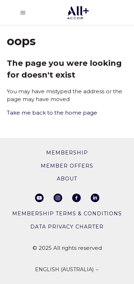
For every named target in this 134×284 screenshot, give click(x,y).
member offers (67, 166)
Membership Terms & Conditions (67, 213)
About (67, 178)
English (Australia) (67, 270)
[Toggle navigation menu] (23, 12)
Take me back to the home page (52, 112)
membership (67, 152)
